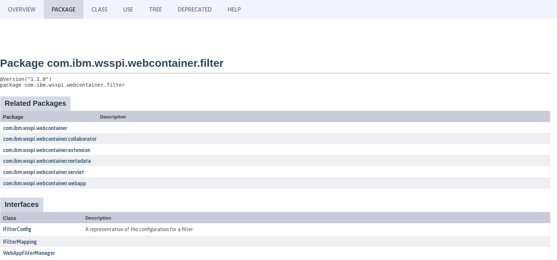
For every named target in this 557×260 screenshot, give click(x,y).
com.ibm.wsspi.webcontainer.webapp (44, 183)
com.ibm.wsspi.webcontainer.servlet (43, 172)
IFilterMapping (20, 242)
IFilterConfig (17, 229)
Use (128, 9)
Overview (22, 9)
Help (234, 9)
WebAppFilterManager (29, 253)
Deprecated (195, 9)
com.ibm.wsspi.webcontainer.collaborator (50, 139)
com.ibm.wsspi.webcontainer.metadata (47, 161)
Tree (155, 9)
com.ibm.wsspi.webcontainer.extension (46, 150)
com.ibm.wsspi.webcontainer (35, 128)
